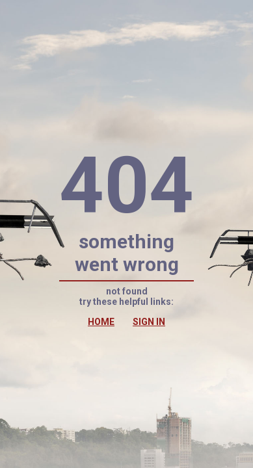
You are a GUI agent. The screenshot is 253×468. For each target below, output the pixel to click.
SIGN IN (149, 322)
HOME (101, 322)
